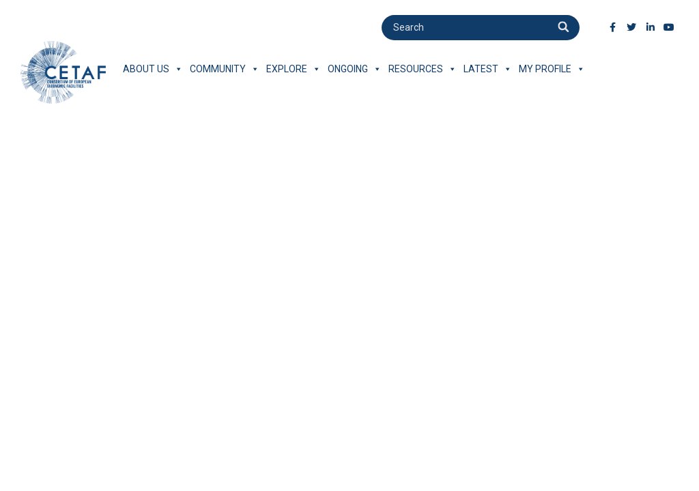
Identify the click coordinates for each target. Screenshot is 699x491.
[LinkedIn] (650, 27)
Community (224, 68)
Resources (422, 68)
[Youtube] (669, 27)
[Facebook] (613, 27)
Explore (293, 68)
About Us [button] (153, 68)
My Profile (552, 68)
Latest (487, 68)
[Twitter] (631, 27)
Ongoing (355, 68)
